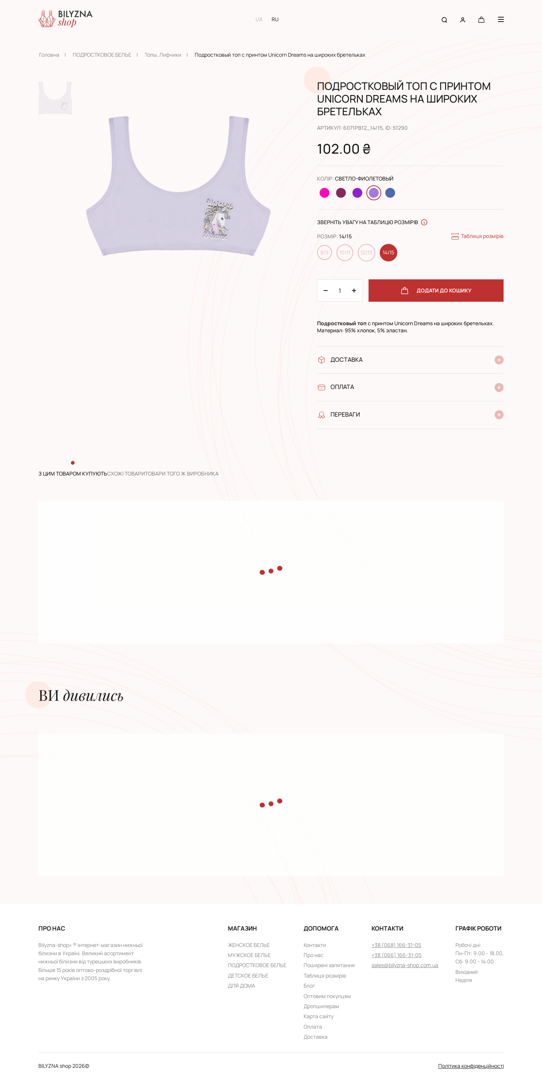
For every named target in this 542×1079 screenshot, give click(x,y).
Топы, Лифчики (163, 54)
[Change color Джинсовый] (390, 192)
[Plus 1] (326, 290)
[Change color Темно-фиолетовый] (357, 192)
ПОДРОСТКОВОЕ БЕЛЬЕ (102, 54)
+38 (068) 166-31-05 (396, 944)
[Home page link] (65, 19)
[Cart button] (481, 19)
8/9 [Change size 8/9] (324, 252)
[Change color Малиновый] (324, 192)
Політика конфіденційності (471, 1065)
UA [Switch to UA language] (259, 19)
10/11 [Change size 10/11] (344, 252)
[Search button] (444, 19)
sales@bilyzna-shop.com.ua (405, 965)
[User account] (462, 19)
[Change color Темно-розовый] (340, 192)
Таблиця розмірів (477, 236)
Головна (49, 54)
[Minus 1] (354, 290)
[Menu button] (501, 19)
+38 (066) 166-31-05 (397, 955)
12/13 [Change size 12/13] (366, 252)
